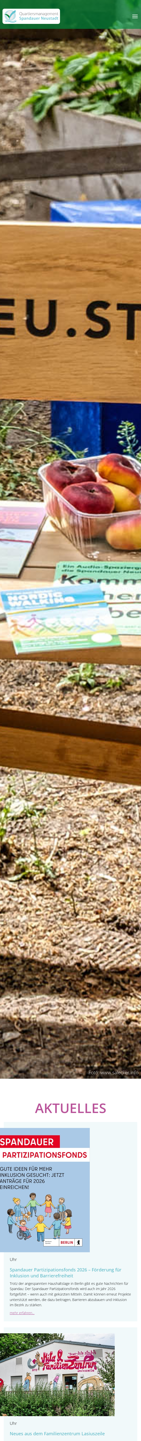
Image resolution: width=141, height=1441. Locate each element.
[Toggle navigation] (135, 16)
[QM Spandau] (31, 16)
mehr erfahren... (22, 1312)
